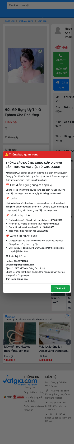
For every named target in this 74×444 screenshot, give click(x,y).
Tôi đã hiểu (60, 288)
